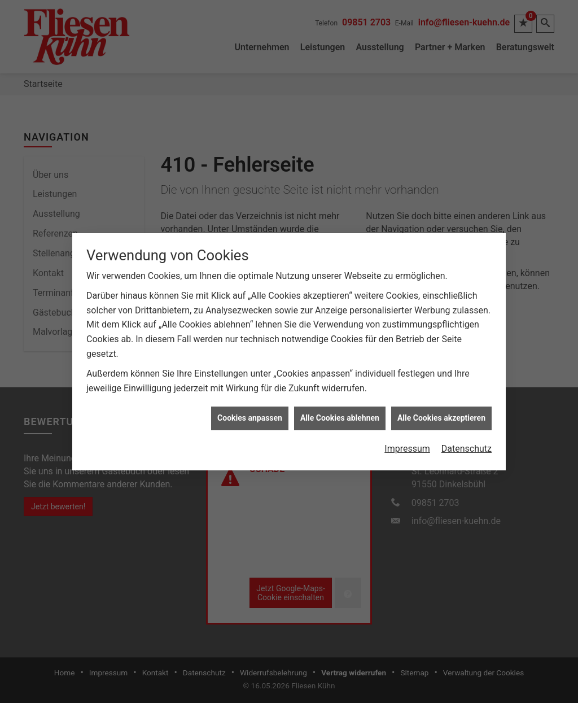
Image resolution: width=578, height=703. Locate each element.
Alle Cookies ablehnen (339, 407)
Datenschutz (466, 438)
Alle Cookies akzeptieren (441, 407)
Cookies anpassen (249, 407)
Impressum (407, 438)
